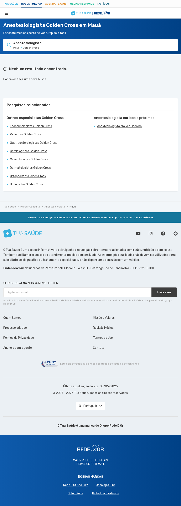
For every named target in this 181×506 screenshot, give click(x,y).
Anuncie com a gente (17, 348)
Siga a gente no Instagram (151, 233)
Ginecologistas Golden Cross (29, 159)
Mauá (72, 206)
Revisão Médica (103, 328)
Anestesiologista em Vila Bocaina (119, 126)
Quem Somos (12, 318)
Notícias (103, 3)
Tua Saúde (10, 3)
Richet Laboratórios (105, 493)
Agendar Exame (56, 3)
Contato (98, 348)
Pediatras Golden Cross (25, 134)
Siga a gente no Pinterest (176, 233)
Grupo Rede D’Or (112, 425)
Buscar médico (31, 3)
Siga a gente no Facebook (163, 233)
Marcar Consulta (30, 206)
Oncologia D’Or (105, 485)
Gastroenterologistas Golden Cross (33, 143)
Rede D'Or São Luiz (75, 485)
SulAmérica (75, 493)
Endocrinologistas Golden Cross (31, 126)
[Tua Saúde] (22, 233)
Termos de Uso (103, 338)
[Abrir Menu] (6, 13)
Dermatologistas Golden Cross (30, 168)
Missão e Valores (104, 318)
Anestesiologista (55, 206)
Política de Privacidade (18, 338)
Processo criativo (15, 328)
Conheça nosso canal (138, 233)
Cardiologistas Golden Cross (28, 151)
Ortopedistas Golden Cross (28, 176)
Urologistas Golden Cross (26, 184)
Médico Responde (82, 3)
